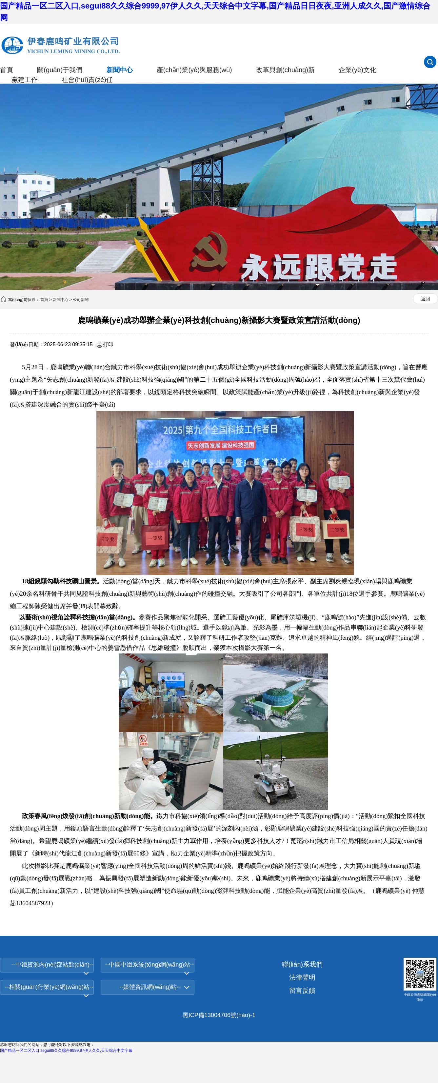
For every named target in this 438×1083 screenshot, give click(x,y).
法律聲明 (302, 977)
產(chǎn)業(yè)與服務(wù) (194, 69)
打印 (104, 344)
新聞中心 (120, 69)
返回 (425, 298)
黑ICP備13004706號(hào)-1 (219, 1015)
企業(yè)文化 (357, 69)
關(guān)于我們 (59, 69)
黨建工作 (24, 79)
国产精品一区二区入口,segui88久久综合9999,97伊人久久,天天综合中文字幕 (66, 1050)
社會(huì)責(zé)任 (87, 79)
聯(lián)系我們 (302, 964)
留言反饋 (302, 990)
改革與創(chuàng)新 (285, 69)
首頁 (6, 69)
